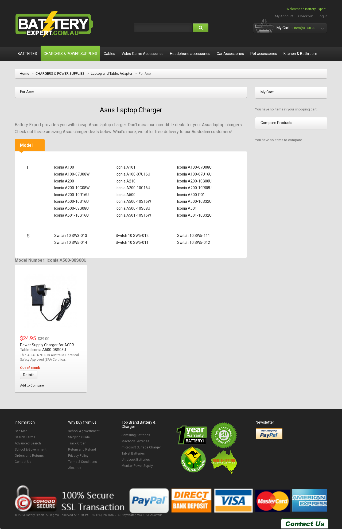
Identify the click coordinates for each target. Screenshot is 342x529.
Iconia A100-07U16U (133, 174)
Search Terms (25, 437)
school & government (84, 431)
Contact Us (23, 462)
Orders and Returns (29, 456)
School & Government (30, 449)
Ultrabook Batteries (136, 460)
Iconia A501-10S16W (133, 215)
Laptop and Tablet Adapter (111, 73)
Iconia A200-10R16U (71, 195)
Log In (322, 16)
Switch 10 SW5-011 (132, 242)
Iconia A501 (187, 208)
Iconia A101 (125, 167)
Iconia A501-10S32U (194, 215)
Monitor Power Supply (137, 466)
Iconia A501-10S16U (71, 215)
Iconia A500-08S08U (71, 208)
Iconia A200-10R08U (194, 188)
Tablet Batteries (133, 453)
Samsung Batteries (136, 435)
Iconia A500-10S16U (71, 201)
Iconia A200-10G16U (133, 188)
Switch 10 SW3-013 (70, 235)
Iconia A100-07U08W (72, 174)
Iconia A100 (64, 167)
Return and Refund (82, 449)
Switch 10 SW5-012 (132, 235)
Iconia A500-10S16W (133, 201)
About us (74, 468)
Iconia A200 (64, 181)
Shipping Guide (79, 437)
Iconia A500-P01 (191, 195)
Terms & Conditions (82, 462)
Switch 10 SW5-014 (70, 242)
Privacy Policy (78, 456)
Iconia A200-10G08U (194, 181)
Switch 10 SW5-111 (193, 235)
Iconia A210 (125, 181)
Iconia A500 (125, 195)
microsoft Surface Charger (141, 447)
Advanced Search (28, 443)
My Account (284, 16)
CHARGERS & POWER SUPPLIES (60, 73)
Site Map (21, 431)
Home (24, 73)
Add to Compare (32, 385)
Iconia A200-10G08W (72, 188)
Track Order (77, 443)
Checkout (305, 16)
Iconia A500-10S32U (194, 201)
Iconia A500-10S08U (133, 208)
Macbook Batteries (135, 441)
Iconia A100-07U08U (194, 167)
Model (26, 145)
